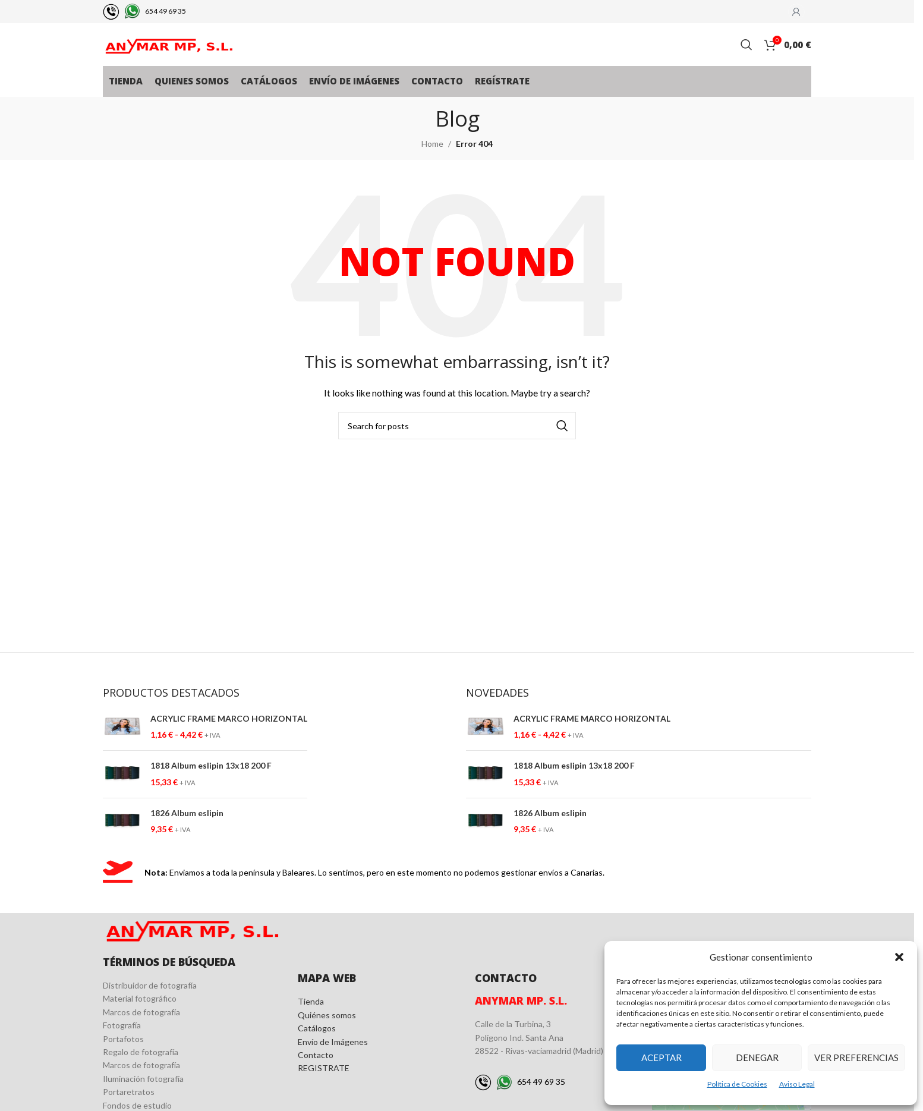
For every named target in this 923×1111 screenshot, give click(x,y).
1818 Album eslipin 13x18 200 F (211, 784)
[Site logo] (168, 54)
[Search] (746, 55)
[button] (899, 957)
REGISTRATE (323, 1086)
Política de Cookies (737, 1083)
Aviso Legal (797, 1083)
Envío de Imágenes (333, 1060)
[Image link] (191, 946)
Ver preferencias (856, 1057)
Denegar (757, 1057)
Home (432, 162)
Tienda (311, 1020)
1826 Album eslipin (186, 831)
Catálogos (317, 1046)
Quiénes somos (327, 1033)
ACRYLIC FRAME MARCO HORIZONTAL (228, 737)
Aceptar (661, 1057)
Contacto (315, 1073)
